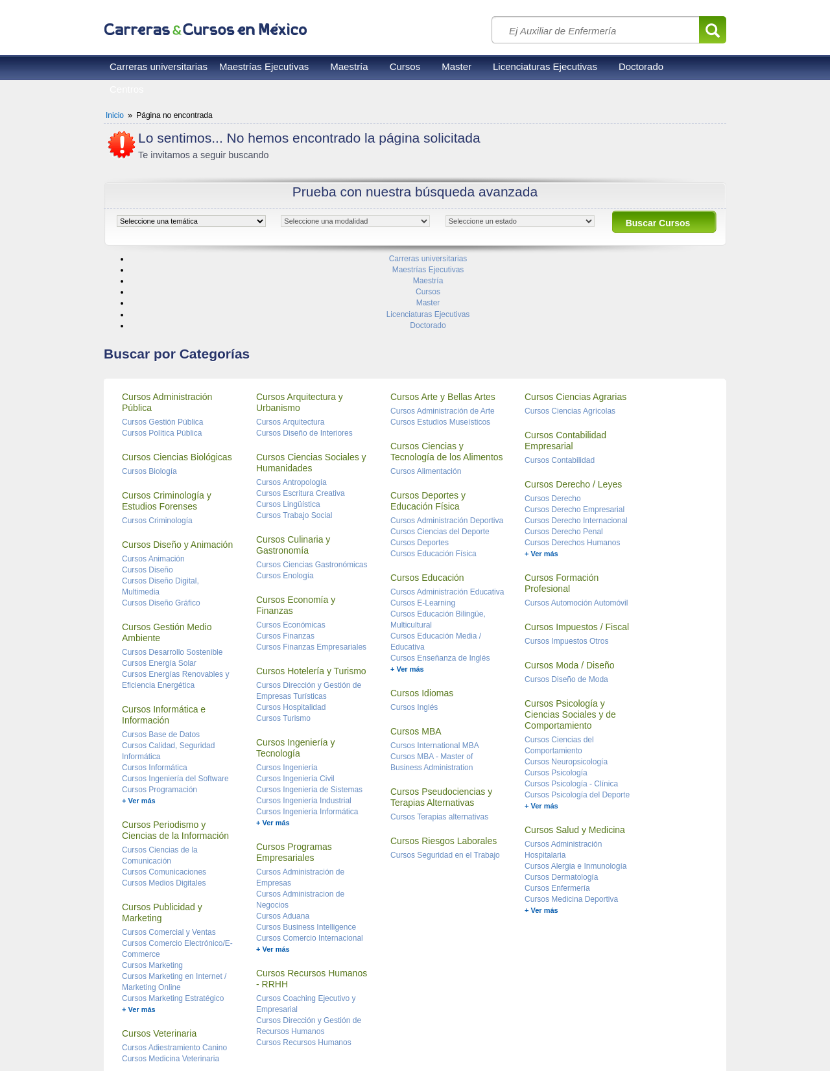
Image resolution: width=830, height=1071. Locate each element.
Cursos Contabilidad (560, 382)
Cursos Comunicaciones (164, 794)
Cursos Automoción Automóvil (576, 525)
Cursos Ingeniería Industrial (303, 722)
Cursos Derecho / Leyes (573, 406)
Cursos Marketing (152, 887)
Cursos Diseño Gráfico (161, 525)
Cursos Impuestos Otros (566, 563)
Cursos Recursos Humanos (303, 964)
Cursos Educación (427, 500)
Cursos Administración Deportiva (446, 442)
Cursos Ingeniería (287, 689)
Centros (127, 89)
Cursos (405, 66)
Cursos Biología (149, 393)
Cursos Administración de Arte (442, 333)
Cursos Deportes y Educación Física (428, 423)
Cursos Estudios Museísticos (440, 344)
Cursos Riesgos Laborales (443, 763)
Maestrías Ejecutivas (264, 66)
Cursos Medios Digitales (164, 805)
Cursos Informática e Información (164, 637)
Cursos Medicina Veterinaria (170, 980)
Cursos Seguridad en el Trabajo (445, 777)
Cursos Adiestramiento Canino (174, 969)
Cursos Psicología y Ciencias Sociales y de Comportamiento (570, 636)
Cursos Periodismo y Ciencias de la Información (175, 752)
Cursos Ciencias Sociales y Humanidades (311, 384)
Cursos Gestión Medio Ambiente (167, 554)
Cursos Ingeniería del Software (175, 700)
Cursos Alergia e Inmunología (575, 788)
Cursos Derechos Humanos (572, 464)
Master (456, 66)
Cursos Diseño (147, 492)
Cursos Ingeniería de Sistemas (309, 711)
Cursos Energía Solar (159, 585)
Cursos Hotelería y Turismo (311, 593)
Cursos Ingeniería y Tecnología (295, 670)
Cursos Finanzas (285, 558)
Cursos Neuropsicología (566, 683)
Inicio (115, 115)
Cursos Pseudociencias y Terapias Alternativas (441, 719)
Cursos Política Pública (162, 355)
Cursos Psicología (556, 695)
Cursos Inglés (414, 629)
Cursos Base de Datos (161, 656)
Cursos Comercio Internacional (309, 860)
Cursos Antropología (291, 404)
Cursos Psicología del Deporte (577, 717)
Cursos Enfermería (557, 810)
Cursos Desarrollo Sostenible (172, 574)
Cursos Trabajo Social (294, 437)
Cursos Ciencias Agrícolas (570, 333)
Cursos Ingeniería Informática (307, 733)
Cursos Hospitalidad (291, 629)
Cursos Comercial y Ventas (169, 854)
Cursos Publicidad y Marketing (162, 834)
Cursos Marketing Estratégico (173, 920)
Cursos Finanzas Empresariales (311, 569)
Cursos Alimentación (425, 393)
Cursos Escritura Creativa (300, 415)
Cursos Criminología (157, 442)
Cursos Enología (285, 497)
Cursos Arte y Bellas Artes (442, 319)
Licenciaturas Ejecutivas (545, 66)
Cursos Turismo (283, 640)
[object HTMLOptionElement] (191, 221)
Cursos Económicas (291, 547)
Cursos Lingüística (288, 426)
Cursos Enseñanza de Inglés (440, 580)
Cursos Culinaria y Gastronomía (293, 467)
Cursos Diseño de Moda (566, 601)
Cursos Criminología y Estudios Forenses (166, 423)
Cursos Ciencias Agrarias (575, 319)
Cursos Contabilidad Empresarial (565, 362)
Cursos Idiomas (421, 615)
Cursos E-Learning (422, 525)
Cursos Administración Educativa (447, 514)
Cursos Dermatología (561, 799)
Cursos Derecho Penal (564, 453)
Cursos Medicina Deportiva (571, 821)
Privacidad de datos (199, 1032)
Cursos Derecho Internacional (576, 442)
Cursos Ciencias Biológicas (177, 379)
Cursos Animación (153, 481)
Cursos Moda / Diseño (570, 587)
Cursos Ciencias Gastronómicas (311, 486)
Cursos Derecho (553, 420)
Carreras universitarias (159, 66)
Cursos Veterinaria (159, 955)
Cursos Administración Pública (167, 324)
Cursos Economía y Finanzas (295, 527)
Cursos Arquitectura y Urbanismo (299, 324)
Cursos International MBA (434, 667)
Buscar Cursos (658, 223)
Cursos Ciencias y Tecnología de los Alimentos (446, 373)
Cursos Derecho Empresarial (574, 431)
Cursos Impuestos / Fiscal (577, 549)
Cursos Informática (154, 689)
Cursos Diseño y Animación (177, 467)
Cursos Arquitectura (290, 344)
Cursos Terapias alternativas (439, 739)
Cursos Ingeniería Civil (295, 700)
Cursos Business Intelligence (306, 849)
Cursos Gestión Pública (162, 344)
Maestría (349, 66)
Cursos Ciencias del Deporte (440, 453)
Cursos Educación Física (433, 475)
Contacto (259, 1032)
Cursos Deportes (419, 464)
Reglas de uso (130, 1032)
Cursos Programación (159, 711)
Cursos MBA (416, 653)
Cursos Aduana (282, 838)
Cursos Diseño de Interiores (304, 355)
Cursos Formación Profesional (562, 505)
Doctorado (641, 66)
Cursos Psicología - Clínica (571, 706)
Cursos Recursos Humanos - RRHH (311, 901)
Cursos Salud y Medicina (575, 752)
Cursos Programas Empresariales (294, 774)
